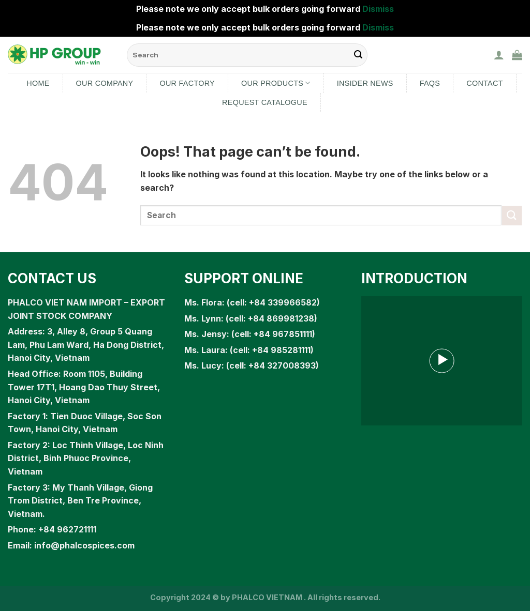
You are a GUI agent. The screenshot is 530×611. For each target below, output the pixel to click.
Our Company (105, 83)
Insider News (365, 83)
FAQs (430, 83)
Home (37, 83)
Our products (276, 83)
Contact (484, 83)
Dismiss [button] (378, 9)
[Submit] (512, 215)
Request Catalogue (264, 102)
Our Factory (187, 83)
